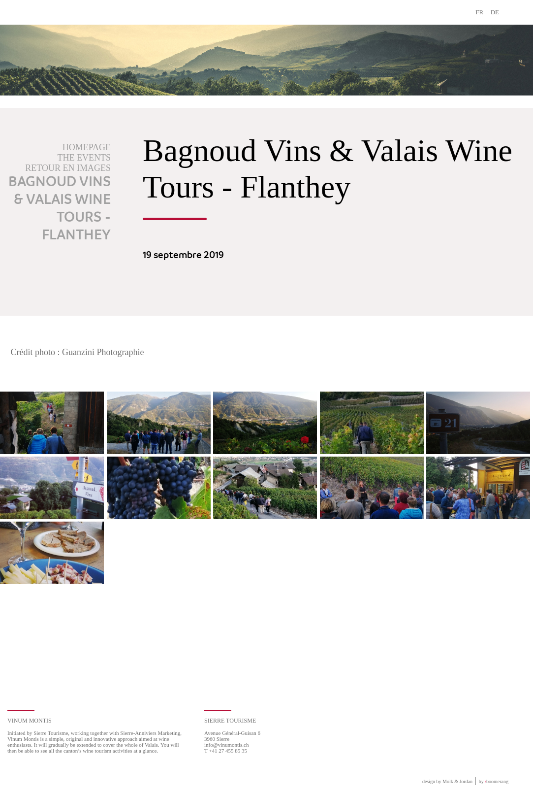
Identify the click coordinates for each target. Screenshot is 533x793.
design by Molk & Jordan (447, 781)
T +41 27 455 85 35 (225, 751)
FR (479, 12)
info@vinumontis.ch (226, 745)
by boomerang (493, 781)
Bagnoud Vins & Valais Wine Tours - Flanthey (59, 209)
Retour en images (68, 168)
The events (84, 158)
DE (495, 12)
